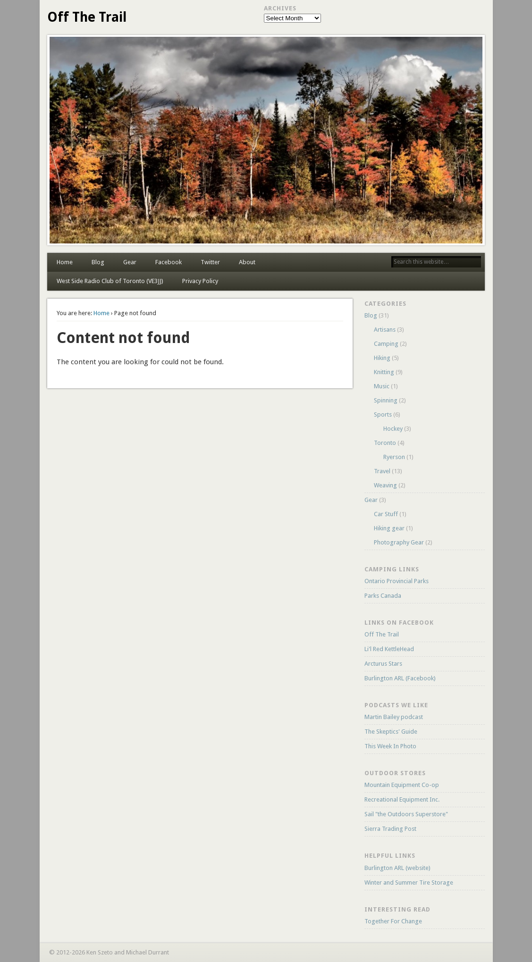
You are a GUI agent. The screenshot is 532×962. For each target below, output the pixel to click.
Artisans (385, 329)
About (247, 262)
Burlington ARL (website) (397, 867)
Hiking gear (389, 528)
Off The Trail (87, 17)
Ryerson (394, 456)
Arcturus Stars (383, 663)
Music (381, 386)
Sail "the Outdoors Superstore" (406, 814)
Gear (129, 262)
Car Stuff (386, 514)
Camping (386, 343)
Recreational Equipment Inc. (401, 799)
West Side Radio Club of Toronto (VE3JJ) (110, 280)
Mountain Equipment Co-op (401, 784)
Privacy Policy (200, 280)
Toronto (385, 442)
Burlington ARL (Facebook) (400, 678)
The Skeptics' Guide (390, 731)
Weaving (385, 485)
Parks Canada (382, 595)
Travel (382, 471)
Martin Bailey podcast (393, 716)
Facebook (168, 262)
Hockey (393, 428)
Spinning (385, 400)
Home (65, 262)
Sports (383, 414)
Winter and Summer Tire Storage (408, 882)
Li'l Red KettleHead (389, 648)
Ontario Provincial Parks (396, 581)
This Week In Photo (390, 746)
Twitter (210, 262)
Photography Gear (399, 542)
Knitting (384, 372)
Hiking (382, 357)
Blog (98, 262)
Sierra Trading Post (390, 828)
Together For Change (393, 921)
